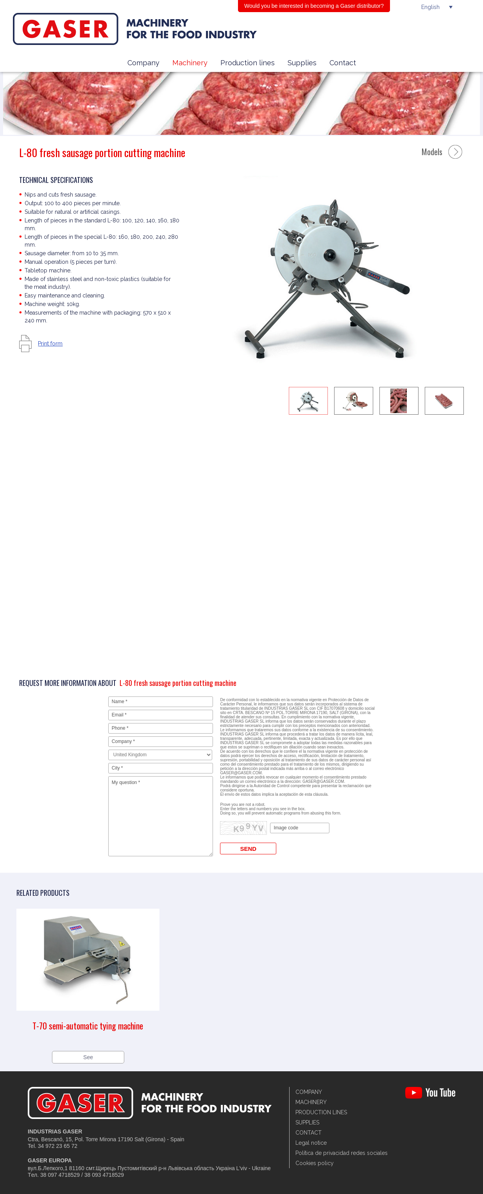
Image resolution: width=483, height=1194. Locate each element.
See (88, 1057)
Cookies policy (314, 1163)
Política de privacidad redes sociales (341, 1153)
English (430, 7)
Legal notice (311, 1143)
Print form (50, 343)
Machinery (190, 63)
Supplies (302, 63)
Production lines (247, 63)
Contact (342, 63)
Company (143, 63)
